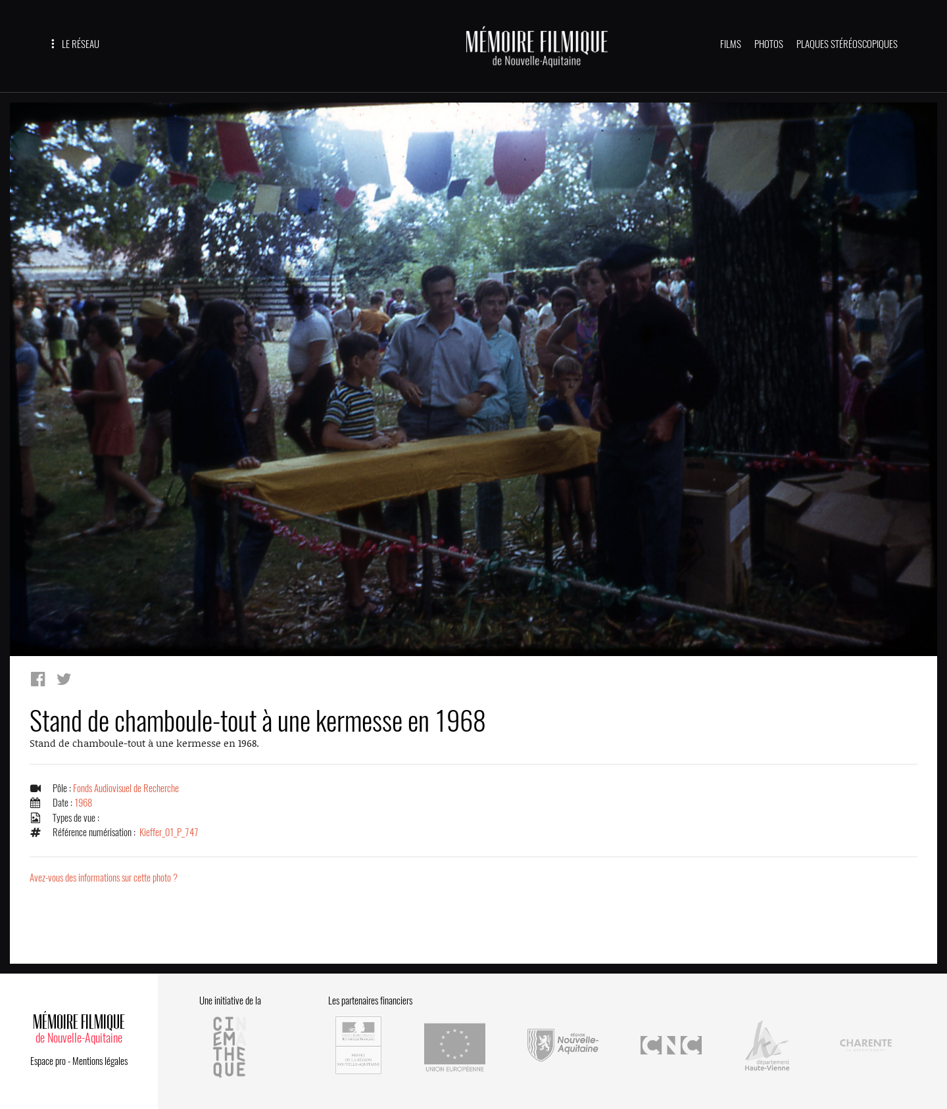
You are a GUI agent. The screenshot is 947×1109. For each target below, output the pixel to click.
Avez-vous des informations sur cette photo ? (104, 877)
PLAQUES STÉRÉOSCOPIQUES (847, 44)
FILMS (730, 44)
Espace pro (48, 1061)
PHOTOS (768, 44)
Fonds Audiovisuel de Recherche (126, 788)
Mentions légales (100, 1061)
